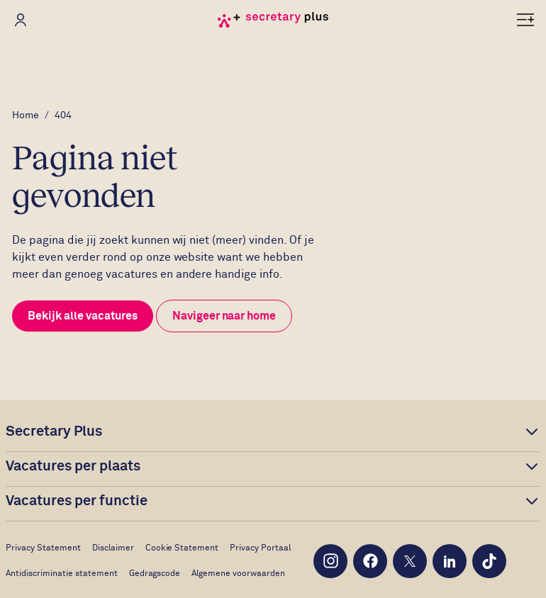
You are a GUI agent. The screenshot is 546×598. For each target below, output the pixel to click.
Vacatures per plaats (73, 466)
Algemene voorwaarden (238, 574)
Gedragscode (155, 574)
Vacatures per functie (76, 501)
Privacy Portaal (260, 548)
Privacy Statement (43, 548)
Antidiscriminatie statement (62, 574)
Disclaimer (113, 548)
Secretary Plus (54, 431)
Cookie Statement (182, 548)
